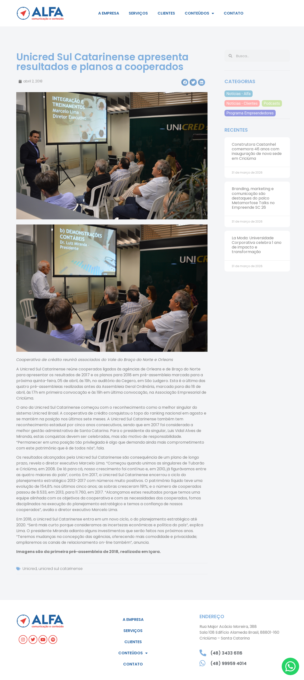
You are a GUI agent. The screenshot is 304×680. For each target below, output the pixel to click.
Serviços (138, 13)
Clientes (166, 13)
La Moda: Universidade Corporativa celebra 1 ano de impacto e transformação (256, 245)
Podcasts (272, 103)
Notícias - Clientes (242, 103)
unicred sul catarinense (61, 568)
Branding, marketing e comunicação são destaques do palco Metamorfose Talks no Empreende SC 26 (253, 198)
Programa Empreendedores (250, 113)
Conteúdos (199, 13)
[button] (184, 82)
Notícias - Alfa (238, 93)
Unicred (30, 568)
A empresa (108, 13)
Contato (233, 13)
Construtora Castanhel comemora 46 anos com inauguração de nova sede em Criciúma (257, 151)
